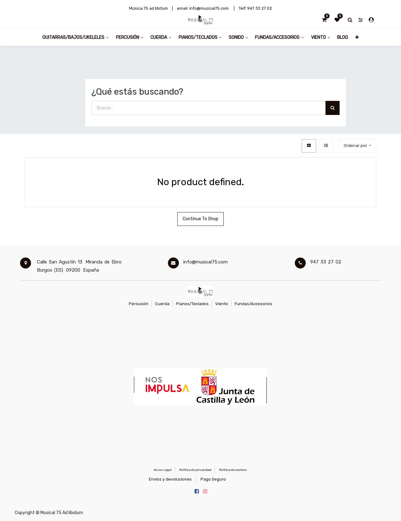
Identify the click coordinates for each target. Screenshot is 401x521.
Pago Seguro (213, 479)
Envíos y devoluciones (170, 479)
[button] (357, 37)
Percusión (138, 303)
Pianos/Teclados (192, 303)
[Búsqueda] (332, 108)
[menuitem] (343, 37)
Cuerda (162, 303)
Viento (221, 303)
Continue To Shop (200, 218)
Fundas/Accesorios (253, 303)
